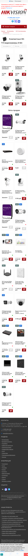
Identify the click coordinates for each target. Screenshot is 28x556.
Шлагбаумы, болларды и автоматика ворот (12, 518)
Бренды (4, 477)
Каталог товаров (9, 26)
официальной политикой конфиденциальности (12, 495)
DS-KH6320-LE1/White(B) (18, 251)
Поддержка (5, 475)
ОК (1, 554)
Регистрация (18, 1)
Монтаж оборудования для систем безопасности (14, 529)
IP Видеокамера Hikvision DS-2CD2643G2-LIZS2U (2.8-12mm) (20, 132)
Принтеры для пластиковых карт (10, 516)
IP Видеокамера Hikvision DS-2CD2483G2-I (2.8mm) (6, 68)
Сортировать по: (7, 46)
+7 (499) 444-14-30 (13, 17)
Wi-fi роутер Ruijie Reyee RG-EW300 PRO (7, 283)
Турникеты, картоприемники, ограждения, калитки (14, 520)
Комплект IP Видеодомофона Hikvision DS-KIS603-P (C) (6, 252)
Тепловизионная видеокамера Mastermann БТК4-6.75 (7, 192)
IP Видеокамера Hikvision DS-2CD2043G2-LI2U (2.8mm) (6, 404)
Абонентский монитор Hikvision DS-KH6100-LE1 (7, 373)
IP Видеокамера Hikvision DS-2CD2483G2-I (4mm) (19, 68)
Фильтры (17, 46)
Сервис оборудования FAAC (9, 533)
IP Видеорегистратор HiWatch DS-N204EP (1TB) (7, 343)
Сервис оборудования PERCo (9, 531)
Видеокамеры (5, 439)
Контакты (4, 471)
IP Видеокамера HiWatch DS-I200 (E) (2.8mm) (6, 312)
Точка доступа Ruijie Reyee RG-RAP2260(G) (19, 283)
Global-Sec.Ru (11, 512)
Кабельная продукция (7, 445)
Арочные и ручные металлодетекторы (11, 524)
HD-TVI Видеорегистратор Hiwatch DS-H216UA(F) (7, 161)
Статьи (4, 479)
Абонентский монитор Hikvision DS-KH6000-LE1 (20, 373)
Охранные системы (6, 447)
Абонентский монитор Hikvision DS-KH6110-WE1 (20, 343)
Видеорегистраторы (7, 441)
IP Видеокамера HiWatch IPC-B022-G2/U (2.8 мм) (20, 221)
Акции (3, 465)
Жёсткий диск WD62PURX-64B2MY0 (6, 221)
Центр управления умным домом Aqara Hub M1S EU (20, 161)
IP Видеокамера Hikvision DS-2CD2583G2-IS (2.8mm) (6, 97)
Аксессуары (5, 453)
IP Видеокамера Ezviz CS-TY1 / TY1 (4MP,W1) (20, 192)
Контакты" (9, 8)
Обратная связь (6, 473)
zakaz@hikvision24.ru (8, 433)
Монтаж (4, 457)
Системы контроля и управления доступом (12, 522)
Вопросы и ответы (6, 481)
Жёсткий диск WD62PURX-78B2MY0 (6, 132)
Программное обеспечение (8, 455)
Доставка (4, 467)
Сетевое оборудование (7, 449)
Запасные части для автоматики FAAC (11, 535)
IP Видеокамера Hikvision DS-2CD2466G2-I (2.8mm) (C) (19, 97)
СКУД (3, 451)
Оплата (4, 469)
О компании (5, 463)
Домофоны (4, 443)
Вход (11, 1)
